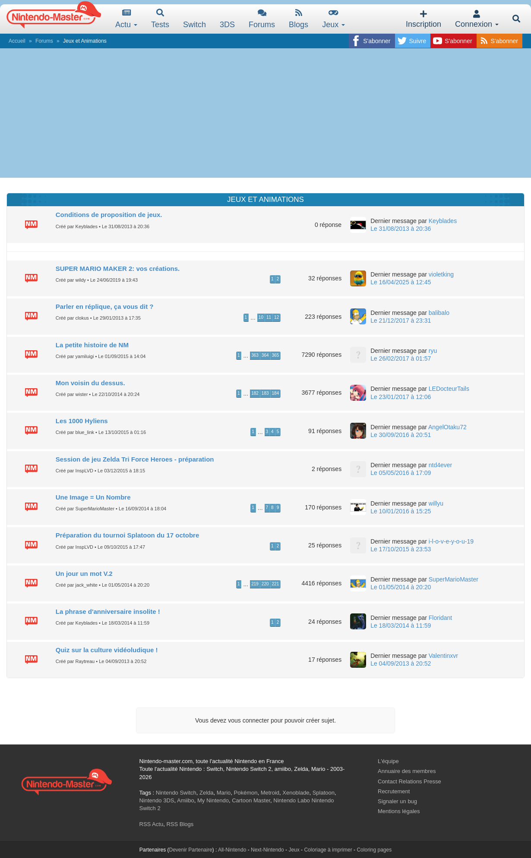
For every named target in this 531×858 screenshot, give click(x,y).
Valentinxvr (443, 655)
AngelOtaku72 (447, 427)
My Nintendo (213, 800)
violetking (441, 274)
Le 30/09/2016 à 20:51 (400, 434)
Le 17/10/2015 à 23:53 (400, 549)
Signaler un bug (397, 801)
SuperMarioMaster (453, 579)
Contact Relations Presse (409, 781)
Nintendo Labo (291, 800)
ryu (433, 350)
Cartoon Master (251, 800)
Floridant (440, 617)
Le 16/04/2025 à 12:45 (400, 282)
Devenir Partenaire (190, 850)
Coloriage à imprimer (328, 850)
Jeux (333, 19)
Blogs (298, 19)
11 (268, 317)
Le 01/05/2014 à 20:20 (400, 587)
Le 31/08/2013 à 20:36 (400, 228)
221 (275, 583)
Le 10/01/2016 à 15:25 (400, 511)
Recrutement (394, 791)
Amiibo (185, 800)
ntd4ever (440, 465)
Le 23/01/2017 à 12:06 (400, 396)
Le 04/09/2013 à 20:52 (400, 663)
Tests (160, 19)
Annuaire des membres (407, 771)
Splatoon (324, 792)
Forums (262, 19)
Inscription (423, 19)
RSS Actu (151, 824)
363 (255, 355)
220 (265, 583)
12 (276, 317)
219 (255, 583)
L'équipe (388, 761)
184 (275, 393)
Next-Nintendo (267, 850)
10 (261, 317)
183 (265, 393)
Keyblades (443, 220)
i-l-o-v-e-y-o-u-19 (451, 541)
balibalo (439, 312)
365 (275, 355)
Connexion (477, 19)
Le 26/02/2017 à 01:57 (400, 358)
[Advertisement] (265, 113)
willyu (436, 503)
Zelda (206, 792)
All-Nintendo (232, 850)
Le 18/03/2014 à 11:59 (400, 625)
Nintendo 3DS (156, 800)
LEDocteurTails (449, 388)
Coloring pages (374, 850)
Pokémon (246, 792)
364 (265, 355)
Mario (224, 792)
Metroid (270, 792)
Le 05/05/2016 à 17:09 (400, 472)
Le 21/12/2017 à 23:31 (400, 320)
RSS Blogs (179, 824)
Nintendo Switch (176, 792)
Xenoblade (295, 792)
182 (255, 393)
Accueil (17, 41)
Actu (126, 19)
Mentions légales (399, 811)
